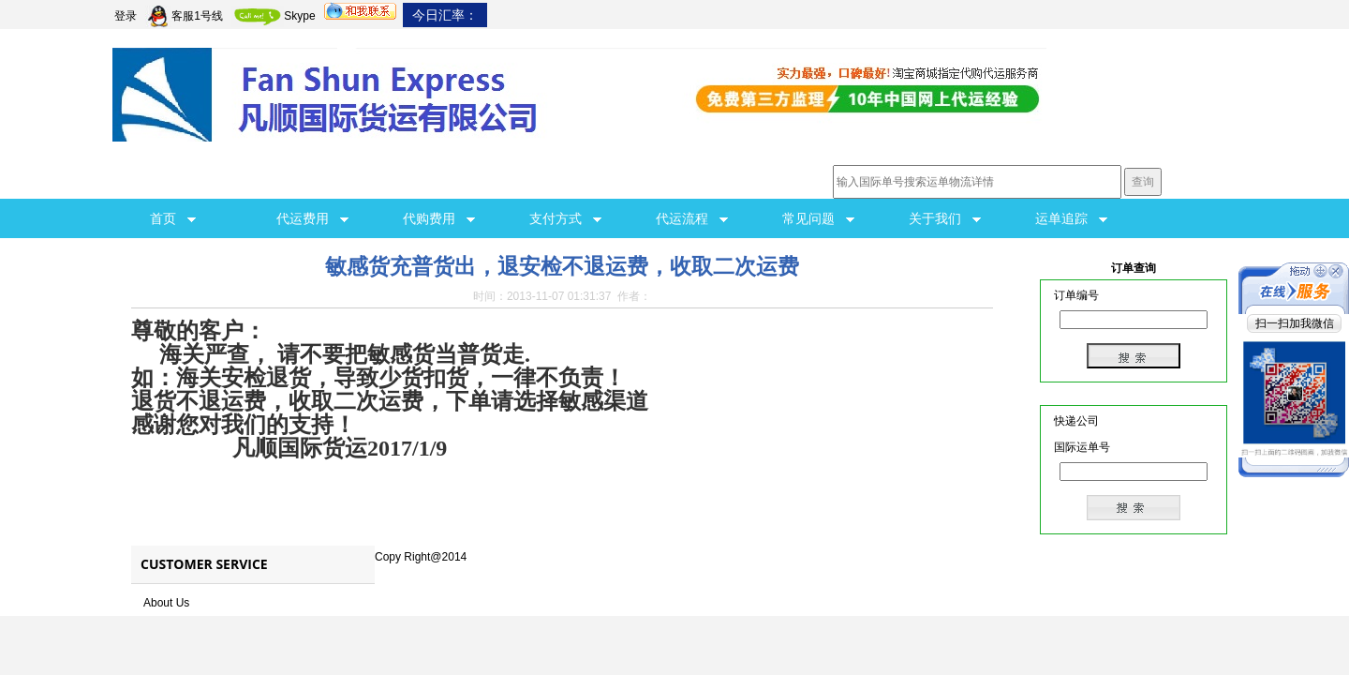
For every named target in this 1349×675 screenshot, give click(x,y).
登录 (125, 15)
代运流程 (692, 218)
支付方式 (565, 218)
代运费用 (312, 218)
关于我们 (945, 218)
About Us (166, 602)
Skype (273, 15)
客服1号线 (184, 15)
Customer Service (204, 564)
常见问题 (818, 218)
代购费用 (439, 218)
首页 (173, 218)
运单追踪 (1071, 218)
